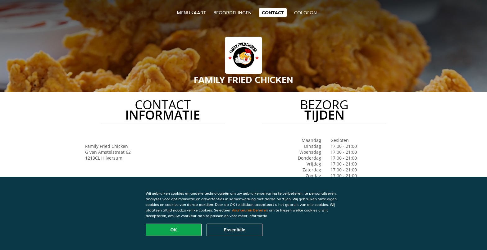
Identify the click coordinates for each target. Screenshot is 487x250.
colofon (305, 12)
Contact (273, 12)
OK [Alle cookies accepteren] (174, 229)
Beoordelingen (232, 12)
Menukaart (191, 12)
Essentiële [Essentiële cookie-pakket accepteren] (234, 229)
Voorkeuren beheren (250, 210)
